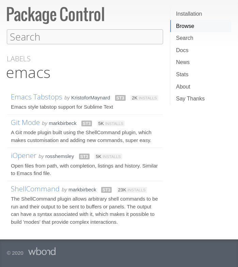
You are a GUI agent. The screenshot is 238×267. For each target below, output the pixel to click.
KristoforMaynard (90, 97)
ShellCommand (35, 188)
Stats (182, 74)
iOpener (23, 155)
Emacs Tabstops (36, 96)
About (183, 87)
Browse (185, 26)
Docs (182, 50)
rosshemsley (59, 156)
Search (184, 38)
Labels (19, 58)
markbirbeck (63, 123)
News (183, 62)
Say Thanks (190, 98)
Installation (189, 14)
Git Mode (25, 122)
